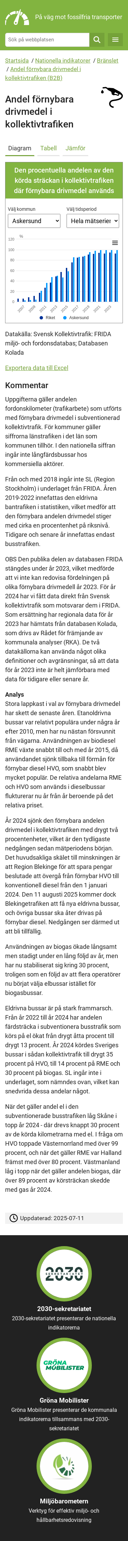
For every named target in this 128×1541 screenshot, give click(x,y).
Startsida (17, 60)
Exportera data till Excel (36, 367)
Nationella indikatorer (62, 60)
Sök (96, 40)
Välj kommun (21, 209)
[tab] (21, 147)
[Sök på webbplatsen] (47, 40)
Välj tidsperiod (82, 209)
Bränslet (107, 60)
